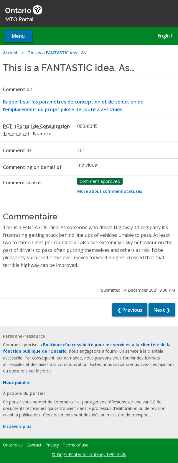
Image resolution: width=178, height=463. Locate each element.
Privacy (52, 445)
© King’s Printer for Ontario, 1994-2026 (89, 454)
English (166, 35)
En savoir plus (17, 426)
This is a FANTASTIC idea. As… (58, 52)
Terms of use (75, 445)
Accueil (10, 52)
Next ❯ (162, 310)
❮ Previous (129, 310)
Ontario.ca (13, 445)
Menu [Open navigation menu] (18, 36)
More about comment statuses (109, 191)
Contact (34, 445)
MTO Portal (19, 18)
